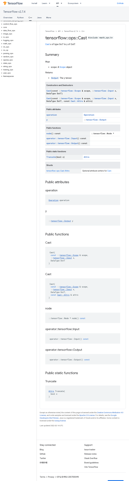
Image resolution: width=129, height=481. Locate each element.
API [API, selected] (57, 3)
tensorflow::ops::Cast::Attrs (57, 171)
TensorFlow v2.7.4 (14, 11)
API (59, 31)
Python (20, 17)
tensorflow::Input (104, 90)
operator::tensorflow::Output (62, 143)
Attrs (86, 157)
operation (51, 115)
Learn (44, 3)
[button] (17, 20)
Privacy (51, 477)
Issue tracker (89, 449)
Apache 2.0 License (87, 415)
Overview (7, 17)
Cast (47, 44)
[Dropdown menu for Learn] (50, 3)
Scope (63, 67)
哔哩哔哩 (43, 463)
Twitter (43, 458)
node (48, 133)
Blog (42, 449)
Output (54, 78)
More (48, 17)
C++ (83, 31)
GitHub (120, 3)
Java (39, 17)
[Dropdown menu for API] (62, 3)
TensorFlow (49, 31)
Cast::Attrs (77, 101)
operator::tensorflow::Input (61, 138)
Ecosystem (73, 3)
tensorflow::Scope (71, 90)
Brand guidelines (91, 463)
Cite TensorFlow (91, 467)
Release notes (90, 454)
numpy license (60, 421)
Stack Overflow (90, 458)
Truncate (51, 157)
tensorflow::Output (96, 119)
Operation (89, 115)
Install (34, 3)
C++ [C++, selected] (30, 17)
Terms (42, 477)
